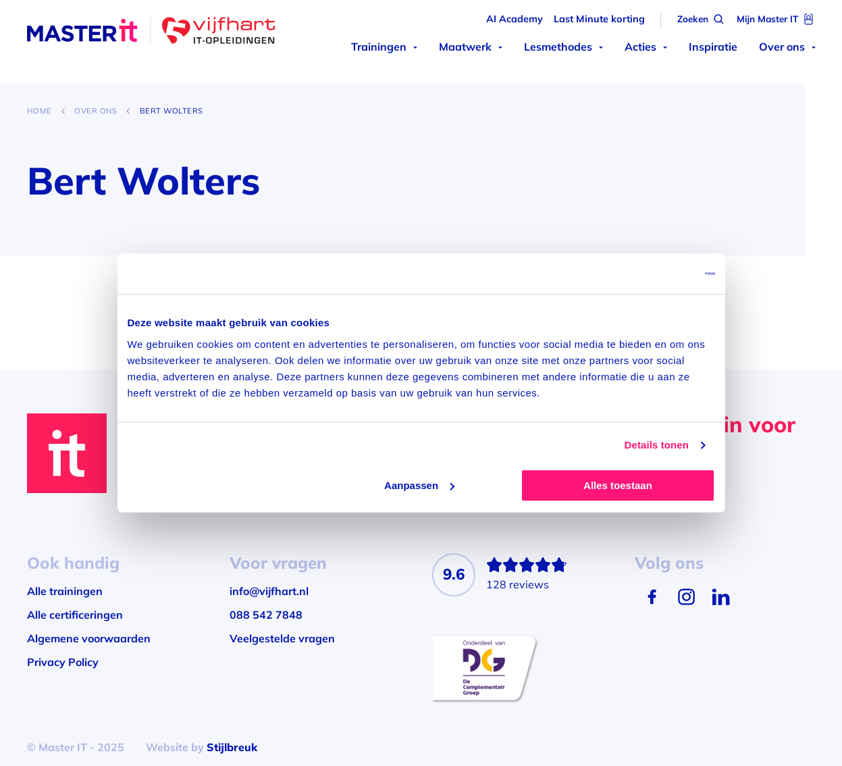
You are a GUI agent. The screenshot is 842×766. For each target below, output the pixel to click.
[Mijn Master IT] (776, 19)
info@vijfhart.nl (269, 591)
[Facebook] (652, 597)
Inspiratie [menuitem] (713, 46)
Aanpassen (419, 485)
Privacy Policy (63, 662)
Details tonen (657, 445)
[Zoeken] (701, 19)
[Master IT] (151, 32)
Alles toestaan (617, 485)
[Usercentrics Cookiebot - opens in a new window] (656, 273)
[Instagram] (686, 597)
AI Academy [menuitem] (514, 19)
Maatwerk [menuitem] (465, 46)
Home (39, 111)
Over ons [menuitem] (782, 46)
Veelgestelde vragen (282, 638)
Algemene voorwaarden (89, 638)
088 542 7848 (266, 614)
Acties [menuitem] (640, 46)
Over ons (95, 111)
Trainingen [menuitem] (378, 46)
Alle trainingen (65, 591)
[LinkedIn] (721, 597)
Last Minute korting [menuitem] (599, 19)
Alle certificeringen (75, 614)
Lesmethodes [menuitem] (558, 46)
